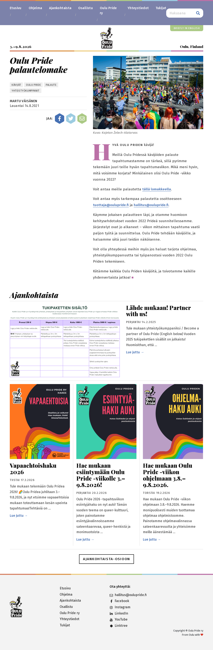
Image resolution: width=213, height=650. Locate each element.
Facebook (119, 601)
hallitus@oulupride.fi (151, 205)
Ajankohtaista (60, 8)
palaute (51, 84)
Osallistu (85, 8)
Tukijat (161, 8)
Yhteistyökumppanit (26, 90)
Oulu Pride (33, 84)
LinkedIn (119, 613)
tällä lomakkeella (156, 189)
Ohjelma (35, 8)
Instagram (120, 607)
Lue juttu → (135, 352)
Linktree (119, 626)
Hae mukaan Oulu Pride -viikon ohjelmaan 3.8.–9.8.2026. (167, 475)
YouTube (119, 619)
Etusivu (15, 8)
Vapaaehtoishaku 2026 (33, 468)
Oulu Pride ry (108, 10)
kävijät (16, 84)
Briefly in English (187, 28)
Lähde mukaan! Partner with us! (158, 311)
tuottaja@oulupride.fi (111, 205)
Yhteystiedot (138, 8)
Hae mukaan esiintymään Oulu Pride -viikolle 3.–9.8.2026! (100, 475)
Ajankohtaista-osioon (106, 559)
